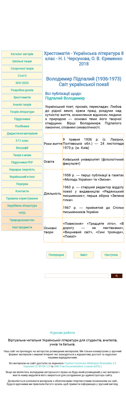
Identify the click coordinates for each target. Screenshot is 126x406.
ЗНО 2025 (22, 83)
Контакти (22, 191)
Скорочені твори (22, 68)
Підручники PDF (22, 162)
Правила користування (22, 198)
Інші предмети (22, 227)
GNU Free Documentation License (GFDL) (78, 366)
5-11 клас (22, 140)
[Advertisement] (63, 24)
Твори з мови (22, 155)
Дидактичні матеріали (22, 133)
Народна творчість (22, 169)
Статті (22, 75)
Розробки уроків (22, 90)
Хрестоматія (22, 97)
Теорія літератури (22, 112)
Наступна (111, 255)
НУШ (22, 213)
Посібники (22, 126)
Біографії (22, 148)
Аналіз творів (22, 104)
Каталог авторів (22, 54)
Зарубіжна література (22, 205)
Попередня (56, 255)
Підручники (22, 119)
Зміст (83, 255)
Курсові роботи (62, 333)
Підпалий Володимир (65, 98)
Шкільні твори (22, 61)
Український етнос (22, 176)
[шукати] (76, 276)
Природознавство (22, 220)
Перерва (22, 184)
